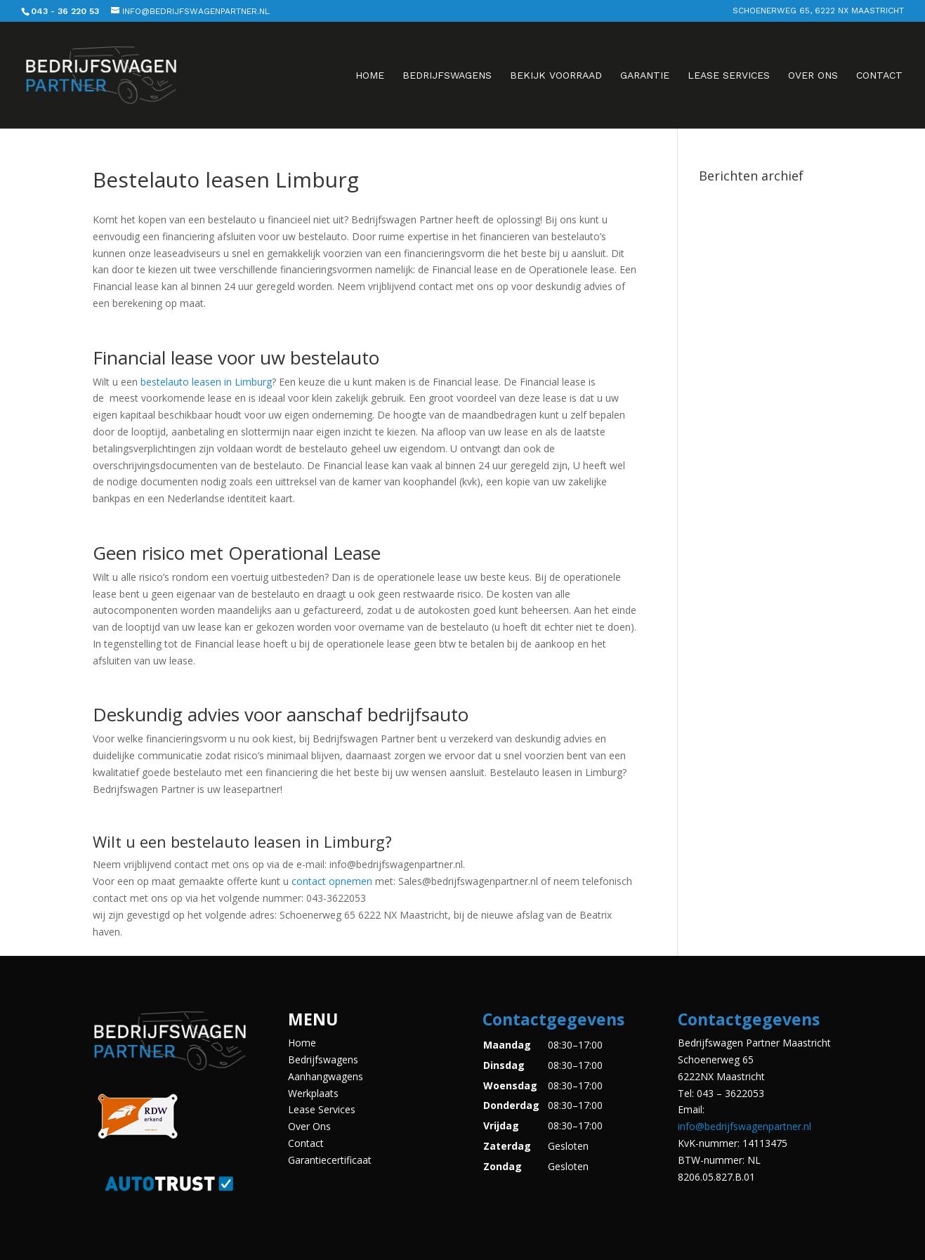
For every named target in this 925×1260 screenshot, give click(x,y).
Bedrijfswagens (447, 75)
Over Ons (813, 75)
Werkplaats (313, 1093)
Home (369, 75)
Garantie (644, 75)
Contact (879, 75)
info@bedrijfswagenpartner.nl (744, 1126)
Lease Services (729, 75)
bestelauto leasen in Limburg (206, 381)
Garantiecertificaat (330, 1160)
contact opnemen (331, 881)
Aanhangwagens (325, 1076)
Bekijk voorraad (556, 75)
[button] (560, 1105)
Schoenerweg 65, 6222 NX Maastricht (818, 10)
